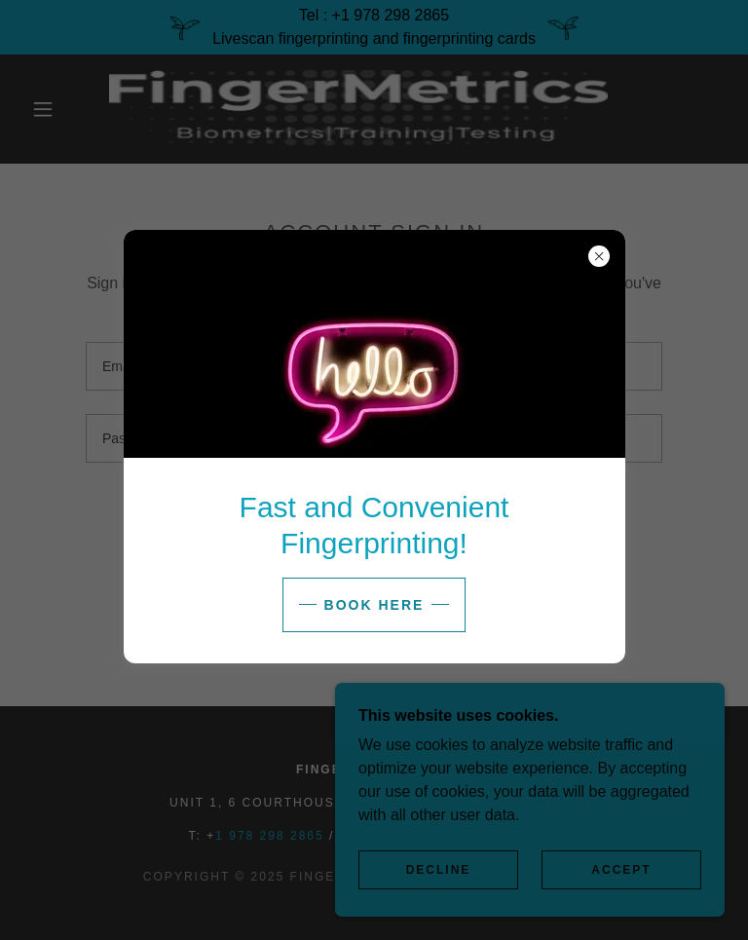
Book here (374, 605)
